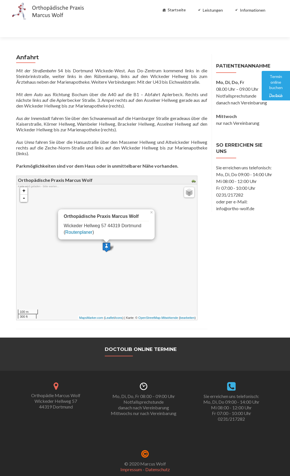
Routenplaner (78, 216)
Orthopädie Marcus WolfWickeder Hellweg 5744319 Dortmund (55, 385)
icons (119, 302)
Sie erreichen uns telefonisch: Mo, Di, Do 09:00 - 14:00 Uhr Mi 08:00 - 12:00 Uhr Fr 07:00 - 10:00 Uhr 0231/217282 (231, 392)
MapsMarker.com (91, 302)
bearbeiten (187, 302)
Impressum (131, 453)
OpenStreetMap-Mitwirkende (158, 302)
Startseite (177, 9)
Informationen (252, 10)
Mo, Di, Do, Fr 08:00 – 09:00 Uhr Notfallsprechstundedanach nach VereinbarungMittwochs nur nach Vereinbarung (143, 389)
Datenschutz (157, 453)
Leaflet (109, 302)
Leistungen (213, 10)
